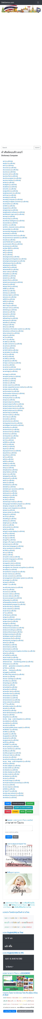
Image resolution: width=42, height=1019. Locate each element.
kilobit (5, 487)
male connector (8, 576)
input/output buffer (9, 404)
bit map (6, 305)
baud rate (6, 286)
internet (6, 434)
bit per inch (7, 308)
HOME (8, 803)
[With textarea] (19, 828)
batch (5, 278)
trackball (6, 687)
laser (5, 510)
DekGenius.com (7, 2)
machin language (9, 559)
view (5, 778)
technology (7, 625)
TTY (5, 704)
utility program (8, 753)
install (5, 419)
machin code (7, 557)
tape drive (6, 621)
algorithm (6, 191)
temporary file (8, 638)
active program (8, 178)
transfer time (7, 693)
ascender (6, 223)
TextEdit (6, 655)
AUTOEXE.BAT (8, 242)
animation (6, 204)
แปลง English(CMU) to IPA (13, 953)
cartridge (6, 371)
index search (7, 385)
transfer (6, 689)
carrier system (8, 369)
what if (6, 791)
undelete (6, 721)
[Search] (17, 147)
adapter (6, 184)
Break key (6, 318)
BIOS (5, 299)
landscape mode (9, 502)
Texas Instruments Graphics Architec (15, 651)
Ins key (5, 417)
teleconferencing (9, 632)
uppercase (7, 740)
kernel (5, 465)
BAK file (6, 267)
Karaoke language (18, 803)
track (5, 685)
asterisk (6, 233)
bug (5, 325)
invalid (5, 438)
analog (5, 197)
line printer (7, 527)
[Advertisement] (21, 34)
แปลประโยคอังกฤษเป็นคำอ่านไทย (16, 912)
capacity (6, 361)
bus (4, 327)
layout (5, 514)
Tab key (6, 615)
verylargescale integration (13, 761)
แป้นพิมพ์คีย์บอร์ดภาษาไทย (22, 907)
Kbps (5, 463)
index (5, 383)
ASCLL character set (10, 227)
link (4, 529)
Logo (5, 538)
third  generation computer (12, 666)
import (5, 378)
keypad (6, 476)
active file (6, 176)
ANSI (5, 206)
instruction (7, 421)
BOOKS (29, 811)
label (5, 497)
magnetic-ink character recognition (14, 567)
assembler (7, 229)
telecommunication (9, 628)
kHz (5, 480)
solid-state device (9, 587)
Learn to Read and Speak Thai (16, 844)
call (4, 356)
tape (5, 617)
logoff (5, 540)
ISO (4, 444)
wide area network (9, 793)
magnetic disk (8, 563)
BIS (4, 301)
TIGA (5, 668)
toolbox (6, 681)
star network (7, 608)
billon (5, 291)
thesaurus (6, 664)
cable (5, 341)
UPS (5, 742)
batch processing (9, 282)
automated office (9, 244)
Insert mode (7, 415)
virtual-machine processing (12, 782)
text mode (7, 657)
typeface (6, 717)
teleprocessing (8, 634)
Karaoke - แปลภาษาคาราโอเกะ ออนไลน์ (20, 820)
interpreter (7, 436)
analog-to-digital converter (12, 201)
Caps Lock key (8, 363)
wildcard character (9, 795)
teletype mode (8, 636)
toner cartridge (8, 679)
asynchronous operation (11, 238)
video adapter (8, 766)
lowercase (7, 544)
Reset (15, 837)
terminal (6, 647)
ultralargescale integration (13, 719)
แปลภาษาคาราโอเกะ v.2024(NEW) (16, 973)
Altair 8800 (7, 248)
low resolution (8, 548)
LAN (5, 499)
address (6, 187)
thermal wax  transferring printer (14, 662)
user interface (8, 749)
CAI (4, 354)
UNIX (5, 732)
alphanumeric (8, 193)
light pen (6, 523)
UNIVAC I (6, 729)
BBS (5, 288)
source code (7, 594)
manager (6, 580)
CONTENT (30, 803)
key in (5, 474)
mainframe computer (10, 572)
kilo (4, 482)
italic (5, 446)
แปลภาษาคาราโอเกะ (12, 903)
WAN (5, 789)
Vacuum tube (8, 755)
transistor (6, 695)
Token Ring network (10, 674)
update (5, 734)
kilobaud (6, 485)
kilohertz (6, 495)
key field (6, 472)
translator (6, 698)
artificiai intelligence (10, 221)
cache (5, 346)
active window (8, 180)
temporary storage (9, 640)
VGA (5, 763)
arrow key (6, 218)
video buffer (7, 768)
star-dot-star (7, 606)
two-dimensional (9, 712)
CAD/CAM (7, 350)
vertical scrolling (9, 759)
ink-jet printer (7, 398)
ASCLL (5, 225)
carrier (5, 367)
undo (5, 725)
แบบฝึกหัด (9, 161)
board (5, 314)
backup (6, 265)
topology (6, 683)
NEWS (22, 811)
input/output (7, 402)
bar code (6, 271)
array (5, 216)
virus (5, 785)
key (4, 468)
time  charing (8, 670)
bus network (7, 333)
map (5, 582)
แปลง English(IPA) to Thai (13, 932)
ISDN (5, 442)
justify (5, 455)
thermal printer (8, 659)
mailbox (6, 569)
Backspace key (8, 263)
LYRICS (8, 811)
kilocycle (6, 493)
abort (5, 163)
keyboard (6, 470)
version (6, 757)
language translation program (13, 504)
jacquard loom (8, 451)
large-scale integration (10, 508)
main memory (8, 574)
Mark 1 (5, 584)
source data (7, 596)
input (5, 400)
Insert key (6, 412)
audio (5, 240)
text (5, 653)
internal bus (7, 429)
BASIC (5, 276)
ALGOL (5, 189)
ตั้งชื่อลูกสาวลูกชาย (13, 872)
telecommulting (8, 630)
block (5, 312)
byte (5, 335)
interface (6, 427)
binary (5, 293)
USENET (6, 744)
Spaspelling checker (10, 602)
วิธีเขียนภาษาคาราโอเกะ (19, 905)
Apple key (6, 210)
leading (6, 518)
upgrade (6, 736)
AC (4, 165)
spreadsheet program (10, 604)
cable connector (8, 344)
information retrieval (10, 393)
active (5, 172)
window (6, 797)
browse (6, 320)
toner (5, 676)
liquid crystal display (10, 531)
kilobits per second (9, 489)
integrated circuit (9, 423)
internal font (7, 431)
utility (5, 751)
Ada (5, 182)
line (4, 525)
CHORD (15, 811)
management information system (14, 578)
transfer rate (7, 691)
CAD (5, 348)
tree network (7, 702)
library (5, 521)
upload (5, 738)
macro (5, 561)
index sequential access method (14, 387)
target (5, 623)
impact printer (8, 376)
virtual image (7, 780)
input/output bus (9, 406)
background (7, 257)
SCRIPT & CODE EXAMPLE (23, 807)
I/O (4, 440)
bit (4, 303)
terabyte (6, 645)
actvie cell (6, 174)
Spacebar (6, 600)
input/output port (9, 410)
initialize (6, 395)
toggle (5, 672)
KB (4, 461)
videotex (6, 776)
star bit (6, 611)
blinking (6, 310)
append (6, 208)
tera (5, 642)
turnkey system (8, 706)
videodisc (6, 770)
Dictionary (9, 807)
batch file (6, 280)
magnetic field (8, 565)
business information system (13, 329)
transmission (7, 700)
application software (10, 212)
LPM (5, 550)
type (5, 715)
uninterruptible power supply (12, 727)
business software (9, 331)
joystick (6, 453)
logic (5, 535)
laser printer (7, 512)
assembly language (9, 231)
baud (5, 284)
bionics (6, 297)
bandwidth (7, 269)
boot (5, 316)
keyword (6, 478)
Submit (37, 147)
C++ (5, 339)
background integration (11, 259)
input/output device (9, 408)
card (5, 365)
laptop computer (9, 506)
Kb (4, 459)
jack (5, 448)
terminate (6, 649)
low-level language (9, 546)
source (5, 592)
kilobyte (6, 491)
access (6, 168)
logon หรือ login (8, 542)
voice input (7, 787)
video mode (7, 774)
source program (8, 598)
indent (5, 381)
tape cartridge (8, 619)
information (7, 391)
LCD (5, 516)
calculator (6, 352)
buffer (5, 322)
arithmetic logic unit (10, 214)
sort (5, 589)
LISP (5, 533)
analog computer (9, 199)
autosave (6, 246)
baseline (6, 274)
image (5, 374)
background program (10, 261)
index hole (7, 389)
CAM (5, 358)
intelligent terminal (9, 425)
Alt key (5, 195)
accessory (7, 170)
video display (7, 772)
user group (7, 746)
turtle (5, 708)
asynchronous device (10, 235)
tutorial (6, 710)
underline (6, 723)
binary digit (7, 295)
